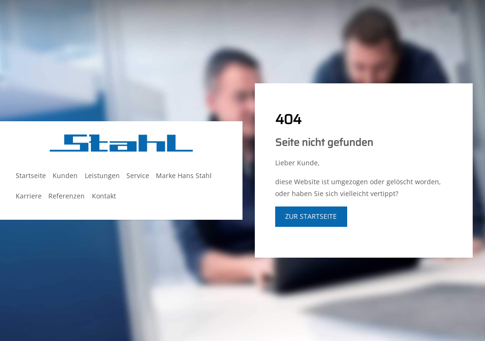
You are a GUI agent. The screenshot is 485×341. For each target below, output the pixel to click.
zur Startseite (311, 216)
